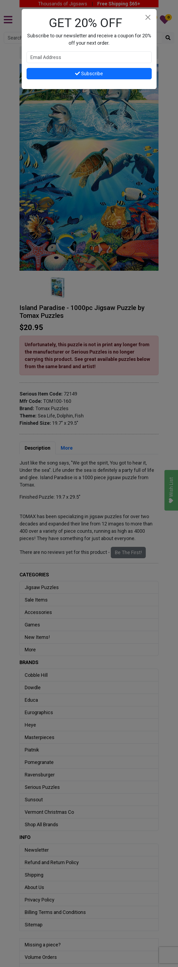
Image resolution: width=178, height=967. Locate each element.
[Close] (148, 17)
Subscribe (89, 73)
